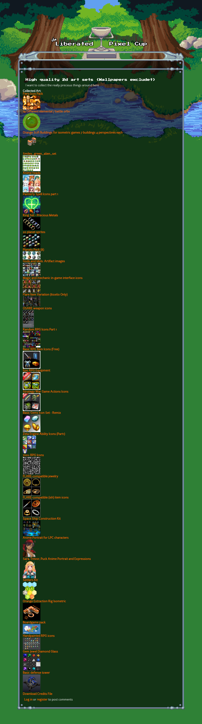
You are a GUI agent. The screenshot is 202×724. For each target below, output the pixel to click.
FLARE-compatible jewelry (40, 476)
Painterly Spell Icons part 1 (40, 194)
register (42, 699)
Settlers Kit (30, 580)
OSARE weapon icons (37, 308)
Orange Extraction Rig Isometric (44, 601)
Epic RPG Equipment (36, 370)
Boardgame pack (34, 622)
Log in (28, 699)
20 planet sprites (34, 232)
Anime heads (31, 173)
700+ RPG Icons (33, 455)
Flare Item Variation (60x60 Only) (45, 294)
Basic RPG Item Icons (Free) (41, 349)
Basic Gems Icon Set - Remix (42, 413)
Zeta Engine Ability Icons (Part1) (44, 434)
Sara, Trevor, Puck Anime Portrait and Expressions (57, 559)
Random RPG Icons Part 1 (40, 329)
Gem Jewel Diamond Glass (40, 651)
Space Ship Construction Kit (42, 519)
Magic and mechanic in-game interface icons (52, 278)
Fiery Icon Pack (33, 94)
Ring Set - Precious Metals (40, 215)
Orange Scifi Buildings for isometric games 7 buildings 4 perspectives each (73, 132)
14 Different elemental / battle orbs (46, 111)
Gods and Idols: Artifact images (44, 261)
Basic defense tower (36, 673)
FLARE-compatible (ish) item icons (46, 497)
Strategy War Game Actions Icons (45, 391)
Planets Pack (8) (33, 250)
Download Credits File (37, 694)
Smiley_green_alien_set (39, 154)
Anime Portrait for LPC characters (46, 538)
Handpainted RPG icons (39, 636)
